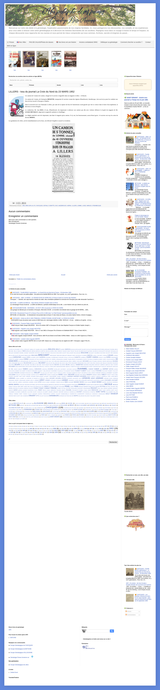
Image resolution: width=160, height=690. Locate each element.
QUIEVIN (20, 390)
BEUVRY (22, 405)
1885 (40, 428)
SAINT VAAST (114, 390)
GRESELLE (103, 372)
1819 (89, 426)
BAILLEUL (51, 349)
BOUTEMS (102, 352)
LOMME (79, 205)
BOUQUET (91, 352)
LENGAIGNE (22, 380)
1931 (22, 432)
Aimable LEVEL (39, 349)
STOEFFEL (92, 392)
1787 (60, 426)
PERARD (81, 386)
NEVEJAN (101, 384)
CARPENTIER (17, 357)
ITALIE (112, 409)
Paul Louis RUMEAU (132, 397)
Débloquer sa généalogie (109, 42)
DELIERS (17, 364)
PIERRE (11, 388)
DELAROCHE (56, 363)
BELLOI (16, 351)
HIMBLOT (104, 374)
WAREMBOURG (54, 396)
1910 (38, 430)
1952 (23, 205)
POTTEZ (63, 388)
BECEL (103, 349)
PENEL (67, 386)
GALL (32, 372)
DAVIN (108, 359)
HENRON (94, 374)
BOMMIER (16, 352)
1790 (64, 426)
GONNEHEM (28, 409)
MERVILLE (58, 413)
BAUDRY (84, 349)
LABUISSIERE (46, 411)
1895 (81, 428)
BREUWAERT (53, 355)
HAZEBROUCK (62, 205)
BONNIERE (31, 352)
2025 (40, 434)
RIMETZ (64, 390)
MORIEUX (82, 384)
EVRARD (40, 370)
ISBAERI (28, 376)
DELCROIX (93, 363)
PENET (72, 386)
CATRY (37, 357)
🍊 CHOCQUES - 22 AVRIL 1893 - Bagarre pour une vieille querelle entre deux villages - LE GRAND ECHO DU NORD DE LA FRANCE (143, 202)
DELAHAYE (20, 363)
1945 (80, 432)
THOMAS (25, 393)
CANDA (94, 355)
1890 (54, 428)
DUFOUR (74, 369)
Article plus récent (14, 275)
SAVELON (39, 392)
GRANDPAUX (84, 372)
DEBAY (70, 361)
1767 (55, 426)
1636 (22, 426)
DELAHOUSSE (28, 363)
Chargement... (13, 284)
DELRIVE (51, 364)
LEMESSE (115, 378)
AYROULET (26, 349)
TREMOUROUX (46, 393)
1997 (11, 434)
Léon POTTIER (130, 395)
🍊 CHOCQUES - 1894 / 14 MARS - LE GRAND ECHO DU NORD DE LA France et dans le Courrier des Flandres (43, 297)
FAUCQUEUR (67, 370)
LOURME (31, 382)
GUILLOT (18, 374)
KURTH (88, 376)
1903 (10, 430)
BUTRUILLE (79, 355)
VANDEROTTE (73, 393)
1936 (41, 432)
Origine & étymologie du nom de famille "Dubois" (142, 216)
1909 (33, 430)
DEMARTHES (79, 364)
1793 (72, 426)
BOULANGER (70, 352)
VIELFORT (98, 416)
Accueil (63, 275)
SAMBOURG (24, 392)
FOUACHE (104, 370)
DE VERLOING (55, 361)
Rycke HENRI (87, 390)
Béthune (107, 405)
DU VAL (11, 369)
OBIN (19, 386)
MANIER (94, 382)
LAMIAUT (93, 376)
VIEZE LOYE (115, 416)
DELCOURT (87, 363)
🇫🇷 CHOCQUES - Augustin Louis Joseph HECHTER (25, 328)
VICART (18, 395)
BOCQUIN (11, 352)
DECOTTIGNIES (93, 361)
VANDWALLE (88, 393)
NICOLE (108, 384)
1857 (106, 426)
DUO (56, 205)
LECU (80, 378)
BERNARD (28, 351)
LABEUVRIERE (36, 411)
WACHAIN (46, 395)
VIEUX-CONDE (106, 416)
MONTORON (75, 384)
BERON (33, 351)
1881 (26, 428)
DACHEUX (90, 359)
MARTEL (16, 384)
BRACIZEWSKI (114, 352)
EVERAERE (34, 370)
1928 (117, 430)
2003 (19, 434)
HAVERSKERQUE (46, 409)
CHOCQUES (39, 205)
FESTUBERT (108, 407)
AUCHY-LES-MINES (80, 403)
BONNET (26, 352)
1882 (30, 428)
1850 (101, 426)
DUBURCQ (44, 369)
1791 (68, 426)
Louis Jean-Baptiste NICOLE (134, 393)
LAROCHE (12, 378)
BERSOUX (38, 351)
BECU (116, 349)
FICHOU (73, 370)
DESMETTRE (35, 366)
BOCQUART (102, 351)
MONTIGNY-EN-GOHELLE (97, 413)
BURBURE (92, 405)
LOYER (35, 382)
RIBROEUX (53, 390)
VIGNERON (25, 395)
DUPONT (105, 369)
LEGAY (93, 378)
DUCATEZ (50, 369)
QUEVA (16, 390)
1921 (93, 430)
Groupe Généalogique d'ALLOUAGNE (21, 652)
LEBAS (47, 378)
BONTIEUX (37, 352)
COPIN (108, 357)
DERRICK (102, 364)
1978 (112, 432)
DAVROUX (112, 359)
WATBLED (61, 395)
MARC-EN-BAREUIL (26, 413)
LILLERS (74, 205)
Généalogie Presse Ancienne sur (22, 657)
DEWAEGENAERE (60, 366)
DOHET (91, 366)
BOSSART (47, 352)
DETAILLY (46, 205)
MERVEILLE (51, 384)
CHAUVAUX (71, 357)
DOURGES (81, 407)
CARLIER (110, 355)
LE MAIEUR (35, 378)
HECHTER (71, 374)
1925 (107, 430)
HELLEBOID (83, 374)
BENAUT (20, 351)
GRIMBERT (109, 372)
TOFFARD (34, 393)
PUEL (99, 388)
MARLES (89, 205)
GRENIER (98, 372)
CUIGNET (65, 359)
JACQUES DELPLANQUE (37, 376)
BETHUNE (12, 405)
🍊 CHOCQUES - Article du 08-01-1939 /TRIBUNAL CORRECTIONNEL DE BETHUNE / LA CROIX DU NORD (42, 318)
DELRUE (56, 364)
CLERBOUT (83, 357)
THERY (20, 393)
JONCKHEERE (52, 376)
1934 (31, 432)
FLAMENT (83, 370)
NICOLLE (115, 384)
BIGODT (65, 351)
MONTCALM (86, 413)
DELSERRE (62, 364)
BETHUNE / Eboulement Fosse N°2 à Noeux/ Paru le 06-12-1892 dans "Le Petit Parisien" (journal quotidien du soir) (43, 313)
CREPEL (54, 359)
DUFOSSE (69, 369)
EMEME (17, 370)
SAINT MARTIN (106, 390)
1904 (14, 430)
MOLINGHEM (66, 413)
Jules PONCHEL (131, 382)
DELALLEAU (35, 363)
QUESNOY (115, 388)
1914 (55, 430)
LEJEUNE (106, 378)
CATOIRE (33, 357)
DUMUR (96, 369)
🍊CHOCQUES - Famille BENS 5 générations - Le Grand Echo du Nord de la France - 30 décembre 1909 (40, 292)
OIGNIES (37, 415)
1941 (62, 432)
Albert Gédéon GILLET (132, 349)
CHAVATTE (77, 357)
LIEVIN (85, 411)
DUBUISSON (37, 369)
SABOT (100, 390)
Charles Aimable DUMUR (133, 357)
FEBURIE (88, 407)
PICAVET (113, 386)
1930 (16, 432)
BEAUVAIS (89, 403)
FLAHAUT (77, 370)
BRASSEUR (21, 355)
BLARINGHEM (54, 405)
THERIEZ (16, 393)
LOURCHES (25, 382)
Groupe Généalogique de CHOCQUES (21, 645)
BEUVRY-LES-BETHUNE (32, 405)
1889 (50, 428)
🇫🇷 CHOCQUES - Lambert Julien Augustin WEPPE (25, 339)
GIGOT (51, 372)
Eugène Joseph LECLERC (133, 364)
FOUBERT (109, 370)
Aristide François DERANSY (134, 351)
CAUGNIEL (48, 357)
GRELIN (93, 372)
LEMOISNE (11, 380)
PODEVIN (25, 388)
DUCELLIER (57, 369)
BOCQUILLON (114, 351)
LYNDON (58, 382)
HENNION (89, 374)
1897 (90, 428)
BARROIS (67, 349)
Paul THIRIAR (104, 388)
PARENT (46, 386)
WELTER (71, 395)
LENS (79, 411)
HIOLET (109, 374)
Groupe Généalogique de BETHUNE (20, 649)
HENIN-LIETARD (78, 409)
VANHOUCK (95, 393)
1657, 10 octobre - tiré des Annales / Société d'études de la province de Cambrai (138, 259)
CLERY (89, 357)
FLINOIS (93, 370)
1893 (70, 428)
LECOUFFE (75, 378)
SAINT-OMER (12, 416)
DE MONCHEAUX (33, 361)
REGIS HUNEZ (46, 390)
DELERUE (115, 363)
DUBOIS (25, 369)
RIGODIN (59, 390)
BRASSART (15, 355)
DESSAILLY (42, 366)
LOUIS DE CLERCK (17, 382)
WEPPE (76, 395)
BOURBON (97, 352)
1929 (11, 432)
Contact (148, 42)
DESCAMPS (12, 366)
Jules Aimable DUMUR (132, 379)
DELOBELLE (33, 364)
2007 (24, 434)
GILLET (55, 372)
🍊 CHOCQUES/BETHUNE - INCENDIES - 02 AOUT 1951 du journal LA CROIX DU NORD (36, 308)
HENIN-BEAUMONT (67, 409)
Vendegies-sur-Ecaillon (20, 418)
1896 (85, 428)
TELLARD (115, 392)
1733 (35, 426)
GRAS (89, 372)
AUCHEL (70, 403)
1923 (101, 430)
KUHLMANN (83, 376)
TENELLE (11, 393)
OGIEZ (25, 386)
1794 (76, 426)
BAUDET (79, 349)
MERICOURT (51, 413)
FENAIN (94, 407)
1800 (81, 426)
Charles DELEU (71, 359)
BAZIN (93, 349)
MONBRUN (68, 384)
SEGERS (50, 392)
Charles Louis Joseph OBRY (134, 360)
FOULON (16, 372)
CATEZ (28, 357)
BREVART (64, 355)
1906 (23, 430)
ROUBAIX (81, 415)
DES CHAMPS (114, 364)
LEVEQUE (58, 380)
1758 (51, 426)
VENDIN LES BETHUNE (78, 416)
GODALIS (59, 372)
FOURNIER (22, 372)
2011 (28, 434)
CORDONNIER (114, 357)
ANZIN (57, 403)
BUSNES (100, 405)
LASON (17, 378)
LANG (108, 376)
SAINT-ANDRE (102, 415)
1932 (26, 432)
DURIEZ (116, 369)
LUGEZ (84, 205)
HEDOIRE (77, 374)
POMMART (47, 388)
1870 (10, 428)
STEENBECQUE (96, 205)
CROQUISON (59, 359)
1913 (50, 430)
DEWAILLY (68, 366)
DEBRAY (75, 361)
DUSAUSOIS (12, 370)
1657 (26, 426)
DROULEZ (115, 366)
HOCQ (113, 374)
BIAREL (52, 351)
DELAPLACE (49, 363)
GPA (10, 630)
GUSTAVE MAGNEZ (26, 374)
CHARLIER (60, 357)
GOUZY (79, 372)
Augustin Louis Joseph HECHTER (136, 353)
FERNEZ (100, 407)
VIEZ (21, 395)
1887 (45, 428)
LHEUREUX (71, 380)
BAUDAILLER (74, 349)
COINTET (100, 357)
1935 (35, 432)
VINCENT (32, 396)
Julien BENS (129, 386)
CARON (10, 357)
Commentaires (131, 615)
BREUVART (43, 355)
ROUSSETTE (75, 390)
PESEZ (90, 386)
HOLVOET (16, 376)
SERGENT (55, 392)
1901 (105, 428)
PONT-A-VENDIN (51, 415)
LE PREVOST (41, 378)
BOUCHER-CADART (61, 352)
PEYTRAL (108, 386)
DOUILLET (103, 366)
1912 (46, 430)
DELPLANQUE (45, 364)
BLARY (85, 351)
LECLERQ (58, 378)
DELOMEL (39, 364)
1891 (60, 428)
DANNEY (100, 359)
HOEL (116, 374)
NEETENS (96, 384)
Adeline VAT (32, 349)
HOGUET (11, 376)
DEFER (104, 361)
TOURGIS (40, 393)
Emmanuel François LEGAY (134, 362)
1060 (10, 426)
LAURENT (22, 378)
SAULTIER (29, 392)
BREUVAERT (28, 355)
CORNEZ (21, 359)
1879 (22, 428)
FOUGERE (11, 372)
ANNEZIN (50, 403)
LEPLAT (32, 380)
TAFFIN (103, 392)
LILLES (99, 411)
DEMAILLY (72, 364)
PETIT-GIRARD (95, 386)
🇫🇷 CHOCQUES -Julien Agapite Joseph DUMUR (24, 334)
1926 (112, 430)
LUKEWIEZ (52, 382)
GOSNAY (37, 409)
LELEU (110, 378)
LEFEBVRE (86, 378)
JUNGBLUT (64, 376)
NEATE (92, 384)
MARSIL (11, 384)
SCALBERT (45, 392)
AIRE (10, 403)
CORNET (16, 359)
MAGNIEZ (76, 382)
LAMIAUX (98, 376)
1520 (18, 426)
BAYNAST (88, 349)
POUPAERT (80, 388)
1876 (18, 428)
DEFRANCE (109, 361)
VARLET (107, 393)
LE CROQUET (72, 411)
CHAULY (66, 357)
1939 (56, 432)
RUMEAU (81, 390)
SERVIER (61, 392)
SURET (98, 392)
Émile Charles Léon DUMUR (134, 401)
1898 (95, 428)
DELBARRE (74, 363)
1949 (89, 432)
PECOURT (56, 386)
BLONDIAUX (96, 351)
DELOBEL (27, 364)
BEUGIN (48, 351)
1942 (67, 432)
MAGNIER (71, 382)
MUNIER (88, 384)
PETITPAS (102, 386)
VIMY (11, 418)
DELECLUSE (99, 363)
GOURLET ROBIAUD (72, 372)
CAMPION (89, 355)
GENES (20, 409)
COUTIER (46, 359)
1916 (69, 430)
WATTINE (66, 395)
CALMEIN (84, 355)
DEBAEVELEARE (64, 361)
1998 (15, 434)
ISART (24, 376)
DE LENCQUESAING (23, 361)
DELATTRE (68, 363)
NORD (19, 415)
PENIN (76, 386)
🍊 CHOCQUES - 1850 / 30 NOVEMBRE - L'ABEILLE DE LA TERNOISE (143, 170)
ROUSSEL (69, 390)
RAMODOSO (31, 390)
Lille (19, 413)
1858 (110, 426)
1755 (47, 426)
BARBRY (63, 349)
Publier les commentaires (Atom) (26, 279)
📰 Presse (10, 42)
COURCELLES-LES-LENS (70, 407)
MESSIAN (57, 384)
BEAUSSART (98, 349)
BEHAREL (11, 351)
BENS (24, 351)
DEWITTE (52, 205)
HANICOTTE (43, 374)
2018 (36, 434)
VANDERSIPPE (80, 393)
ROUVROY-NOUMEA (92, 415)
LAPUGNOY (64, 411)
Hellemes (96, 409)
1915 (63, 430)
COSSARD (31, 359)
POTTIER (68, 388)
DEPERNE (86, 364)
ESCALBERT (22, 370)
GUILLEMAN (12, 374)
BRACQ (10, 355)
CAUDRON (42, 357)
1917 (74, 430)
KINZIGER (76, 376)
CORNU (26, 359)
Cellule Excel (14, 672)
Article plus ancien (112, 275)
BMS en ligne (11, 46)
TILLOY (30, 393)
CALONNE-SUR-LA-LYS (28, 407)
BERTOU (43, 351)
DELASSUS (62, 363)
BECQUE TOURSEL (110, 349)
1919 (84, 430)
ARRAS (63, 403)
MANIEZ (99, 382)
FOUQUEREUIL (12, 409)
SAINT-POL (20, 416)
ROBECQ (67, 415)
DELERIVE (109, 363)
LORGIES (105, 411)
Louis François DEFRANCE (134, 390)
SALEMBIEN (12, 392)
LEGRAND (99, 378)
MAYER (42, 384)
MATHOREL (32, 384)
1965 (108, 432)
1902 (111, 428)
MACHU (62, 382)
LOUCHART (114, 380)
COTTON (36, 359)
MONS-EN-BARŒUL (76, 413)
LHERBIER (65, 380)
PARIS (43, 415)
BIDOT (56, 351)
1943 (71, 432)
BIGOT (69, 351)
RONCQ (74, 415)
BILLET (73, 351)
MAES (66, 382)
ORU (28, 386)
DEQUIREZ (91, 364)
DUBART (20, 369)
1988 (117, 432)
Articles (128, 611)
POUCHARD (74, 388)
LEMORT (16, 380)
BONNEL (21, 352)
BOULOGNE (84, 353)
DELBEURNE (80, 363)
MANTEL (104, 382)
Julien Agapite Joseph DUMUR (135, 384)
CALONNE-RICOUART (15, 407)
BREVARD (59, 355)
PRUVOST (94, 388)
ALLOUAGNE (38, 403)
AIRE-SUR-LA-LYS (30, 205)
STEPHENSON (86, 392)
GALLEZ (43, 372)
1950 (93, 432)
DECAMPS (79, 361)
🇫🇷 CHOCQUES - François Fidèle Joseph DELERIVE (25, 323)
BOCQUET (108, 351)
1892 (65, 428)
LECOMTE (69, 378)
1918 (79, 430)
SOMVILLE (66, 392)
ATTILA (22, 349)
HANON (49, 374)
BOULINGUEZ (77, 352)
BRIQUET (69, 355)
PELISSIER (61, 386)
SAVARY (35, 392)
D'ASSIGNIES (79, 359)
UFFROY (53, 393)
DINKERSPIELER (84, 366)
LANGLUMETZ (114, 376)
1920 (88, 430)
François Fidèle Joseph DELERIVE (136, 368)
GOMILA (64, 372)
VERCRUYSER (12, 395)
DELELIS (105, 363)
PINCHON (15, 388)
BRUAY (72, 405)
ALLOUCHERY (16, 349)
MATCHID (13, 637)
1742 (43, 426)
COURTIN (41, 359)
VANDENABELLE (65, 393)
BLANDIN (81, 351)
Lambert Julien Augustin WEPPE (135, 388)
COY (50, 359)
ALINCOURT (29, 403)
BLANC (76, 351)
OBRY (22, 386)
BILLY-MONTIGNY (45, 405)
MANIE (89, 382)
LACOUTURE (55, 411)
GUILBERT (115, 372)
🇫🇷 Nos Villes (21, 42)
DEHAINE (115, 361)
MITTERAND (63, 384)
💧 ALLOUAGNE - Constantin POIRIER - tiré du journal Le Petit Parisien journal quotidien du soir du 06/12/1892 (142, 273)
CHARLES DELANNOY (133, 355)
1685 (31, 426)
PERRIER (85, 386)
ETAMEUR (28, 370)
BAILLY (58, 349)
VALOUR (58, 393)
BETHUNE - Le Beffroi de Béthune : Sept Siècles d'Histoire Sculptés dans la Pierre (34, 303)
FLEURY (89, 370)
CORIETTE (11, 359)
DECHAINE (86, 361)
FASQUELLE (60, 370)
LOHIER (102, 380)
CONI (104, 357)
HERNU (69, 205)
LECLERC (52, 378)
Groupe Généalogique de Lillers (19, 665)
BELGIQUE (96, 403)
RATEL (36, 390)
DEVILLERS (53, 366)
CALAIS (114, 405)
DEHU (10, 363)
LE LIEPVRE (28, 378)
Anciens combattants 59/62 (88, 42)
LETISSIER (53, 380)
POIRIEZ (36, 388)
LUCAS (43, 382)
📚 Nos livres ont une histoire (66, 42)
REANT (40, 390)
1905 (19, 430)
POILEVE (31, 388)
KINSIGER (70, 376)
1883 (36, 428)
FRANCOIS (28, 372)
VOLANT (42, 395)
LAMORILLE (104, 376)
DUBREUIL (31, 369)
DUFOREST (63, 369)
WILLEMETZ (93, 395)
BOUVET (108, 352)
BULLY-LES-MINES (82, 405)
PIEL (117, 386)
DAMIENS (95, 359)
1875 (14, 428)
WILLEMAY (87, 395)
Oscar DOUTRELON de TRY (37, 386)
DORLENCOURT (97, 366)
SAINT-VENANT (54, 417)
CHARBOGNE (54, 357)
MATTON (37, 384)
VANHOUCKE (101, 393)
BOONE (43, 352)
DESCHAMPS (29, 366)
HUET (20, 376)
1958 (103, 432)
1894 (75, 428)
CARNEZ (116, 355)
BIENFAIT (60, 351)
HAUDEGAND (54, 374)
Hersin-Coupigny (104, 409)
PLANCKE (20, 388)
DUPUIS (111, 369)
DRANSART (110, 366)
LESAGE (47, 380)
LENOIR (28, 380)
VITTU (37, 395)
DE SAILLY (49, 361)
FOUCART (115, 370)
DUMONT (91, 369)
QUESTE (11, 390)
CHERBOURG (40, 407)
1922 (97, 430)
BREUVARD (34, 355)
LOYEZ (39, 382)
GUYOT (37, 374)
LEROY (42, 380)
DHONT (78, 366)
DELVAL (68, 364)
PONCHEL (54, 388)
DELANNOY (42, 363)
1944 (76, 432)
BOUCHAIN (53, 352)
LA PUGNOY (27, 411)
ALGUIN (11, 349)
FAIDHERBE (54, 370)
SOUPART (79, 392)
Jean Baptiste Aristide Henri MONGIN (137, 375)
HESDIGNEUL (88, 409)
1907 (28, 430)
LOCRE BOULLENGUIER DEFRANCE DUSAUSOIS (87, 380)
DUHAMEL (82, 369)
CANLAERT (99, 355)
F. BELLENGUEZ (46, 370)
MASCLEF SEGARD (24, 384)
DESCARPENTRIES (20, 366)
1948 (85, 432)
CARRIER (24, 357)
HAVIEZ (60, 374)
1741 (39, 426)
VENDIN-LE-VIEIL (90, 416)
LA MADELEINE (18, 411)
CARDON (105, 355)
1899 (100, 428)
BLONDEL (90, 351)
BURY (73, 355)
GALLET (37, 373)
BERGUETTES (112, 403)
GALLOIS (47, 372)
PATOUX (51, 386)
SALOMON (17, 392)
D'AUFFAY (84, 359)
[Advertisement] (130, 438)
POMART (41, 388)
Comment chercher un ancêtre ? (131, 42)
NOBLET (11, 386)
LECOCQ (63, 378)
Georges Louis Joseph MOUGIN (135, 371)
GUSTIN (33, 374)
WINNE (98, 395)
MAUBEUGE (43, 413)
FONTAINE (99, 370)
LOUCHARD (107, 380)
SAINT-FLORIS (112, 415)
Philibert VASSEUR (131, 399)
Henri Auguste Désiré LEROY (134, 373)
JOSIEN (59, 376)
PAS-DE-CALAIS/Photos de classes (41, 42)
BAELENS (45, 349)
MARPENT (115, 382)
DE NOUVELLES (42, 361)
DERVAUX (108, 364)
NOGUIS (15, 386)
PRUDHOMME (86, 388)
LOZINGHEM (12, 413)
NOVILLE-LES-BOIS (28, 415)
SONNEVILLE (72, 392)
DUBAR (15, 369)
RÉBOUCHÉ (94, 390)
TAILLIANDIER (109, 392)
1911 (42, 430)
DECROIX (99, 361)
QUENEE (110, 388)
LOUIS (10, 382)
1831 (93, 426)
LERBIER (36, 380)
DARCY (105, 359)
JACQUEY (46, 376)
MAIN (86, 382)
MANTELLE (109, 382)
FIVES (114, 407)
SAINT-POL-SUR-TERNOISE (32, 416)
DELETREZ (11, 364)
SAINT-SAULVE (44, 416)
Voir (15, 70)
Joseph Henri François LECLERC (135, 377)
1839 (97, 426)
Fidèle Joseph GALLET (132, 366)
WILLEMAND (81, 395)
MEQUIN (46, 384)
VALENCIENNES (66, 416)
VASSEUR (114, 394)
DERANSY (97, 364)
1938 (50, 432)
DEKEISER (14, 363)
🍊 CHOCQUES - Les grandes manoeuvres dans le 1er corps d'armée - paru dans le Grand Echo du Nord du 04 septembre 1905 (143, 598)
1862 (115, 426)
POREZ (59, 388)
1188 (14, 426)
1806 (85, 426)
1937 (45, 432)
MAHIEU (82, 382)
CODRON (95, 357)
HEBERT (65, 374)
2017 (32, 434)
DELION (22, 364)
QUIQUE (25, 390)
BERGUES (104, 403)
